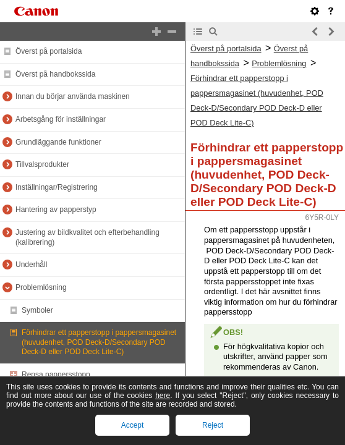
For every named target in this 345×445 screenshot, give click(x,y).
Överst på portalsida (48, 51)
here (162, 395)
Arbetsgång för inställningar (60, 119)
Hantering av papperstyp (55, 209)
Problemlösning (41, 287)
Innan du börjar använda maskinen (72, 96)
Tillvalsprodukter (42, 164)
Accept (132, 425)
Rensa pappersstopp (56, 374)
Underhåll (31, 264)
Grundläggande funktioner (58, 142)
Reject (212, 425)
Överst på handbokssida (55, 74)
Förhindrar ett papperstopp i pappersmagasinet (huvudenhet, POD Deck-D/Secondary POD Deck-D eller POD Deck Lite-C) (99, 342)
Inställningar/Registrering (56, 187)
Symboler (37, 310)
